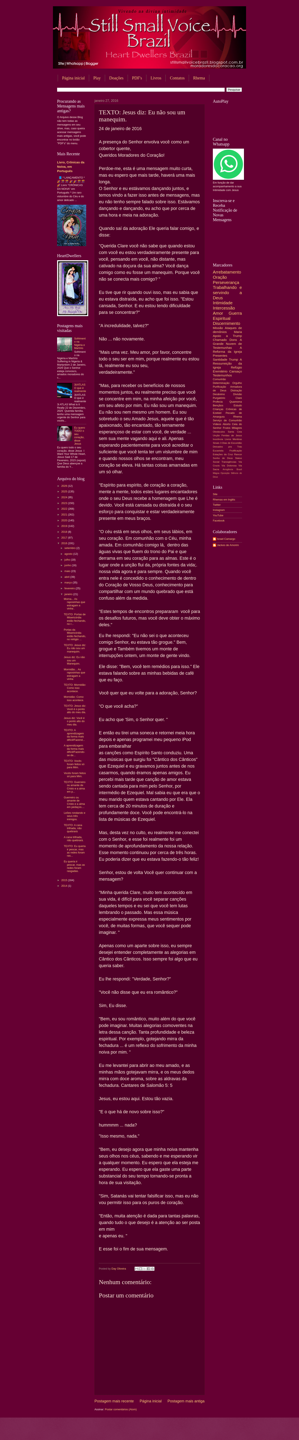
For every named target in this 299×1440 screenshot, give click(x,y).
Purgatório (219, 397)
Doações (116, 78)
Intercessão (224, 308)
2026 (64, 485)
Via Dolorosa (229, 465)
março (68, 582)
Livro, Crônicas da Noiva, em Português (70, 166)
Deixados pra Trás (227, 446)
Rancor (238, 454)
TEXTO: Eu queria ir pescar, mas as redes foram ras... (75, 851)
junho (68, 565)
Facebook (219, 520)
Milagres (237, 427)
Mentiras (237, 439)
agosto (68, 553)
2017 (64, 537)
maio (67, 571)
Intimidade (223, 302)
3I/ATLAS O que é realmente (80, 388)
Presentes (220, 355)
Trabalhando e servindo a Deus (227, 292)
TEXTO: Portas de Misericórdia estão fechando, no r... (75, 619)
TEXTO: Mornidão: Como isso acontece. (75, 688)
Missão (218, 328)
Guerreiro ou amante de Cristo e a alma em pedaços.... (74, 802)
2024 (64, 497)
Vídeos (217, 424)
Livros (156, 78)
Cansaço (235, 371)
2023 (64, 503)
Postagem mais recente (114, 1401)
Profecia (218, 401)
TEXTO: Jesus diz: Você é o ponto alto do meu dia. (75, 709)
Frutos (226, 427)
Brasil (239, 469)
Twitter (217, 504)
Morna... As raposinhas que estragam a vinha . (74, 603)
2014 (64, 885)
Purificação (219, 386)
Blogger (182, 1431)
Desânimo (219, 394)
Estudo (238, 405)
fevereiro (70, 588)
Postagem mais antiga (186, 1401)
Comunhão (219, 379)
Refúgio (236, 367)
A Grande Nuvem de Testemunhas (227, 343)
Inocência (218, 439)
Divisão (237, 394)
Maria (238, 332)
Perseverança (226, 282)
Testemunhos (222, 375)
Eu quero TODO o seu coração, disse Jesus (79, 435)
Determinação (221, 383)
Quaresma (235, 401)
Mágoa (216, 473)
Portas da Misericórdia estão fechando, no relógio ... (75, 634)
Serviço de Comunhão (227, 420)
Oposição (225, 473)
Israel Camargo (226, 538)
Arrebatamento (227, 272)
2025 (64, 491)
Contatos (177, 78)
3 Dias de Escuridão (231, 443)
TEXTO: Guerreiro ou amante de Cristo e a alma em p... (74, 786)
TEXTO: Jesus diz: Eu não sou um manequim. (75, 648)
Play (97, 78)
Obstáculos (219, 431)
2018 (64, 531)
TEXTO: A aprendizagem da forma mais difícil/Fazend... (74, 735)
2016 (64, 543)
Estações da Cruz (223, 454)
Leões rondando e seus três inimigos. (74, 816)
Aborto (226, 424)
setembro (70, 548)
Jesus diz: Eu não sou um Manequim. (74, 660)
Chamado (220, 340)
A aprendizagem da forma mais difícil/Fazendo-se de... (74, 750)
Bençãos (218, 405)
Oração (220, 277)
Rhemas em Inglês (224, 499)
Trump (233, 359)
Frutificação (235, 450)
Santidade (220, 359)
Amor (218, 313)
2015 (64, 880)
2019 (64, 526)
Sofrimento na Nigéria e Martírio (80, 343)
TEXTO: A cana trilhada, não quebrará (73, 828)
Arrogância (228, 469)
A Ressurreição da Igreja (227, 363)
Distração (236, 390)
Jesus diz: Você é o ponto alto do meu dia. (74, 721)
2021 (64, 514)
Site (215, 494)
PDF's (137, 78)
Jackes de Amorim (228, 545)
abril (67, 576)
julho (67, 559)
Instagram (219, 510)
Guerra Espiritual (227, 316)
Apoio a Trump (227, 336)
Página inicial (73, 78)
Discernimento (226, 323)
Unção (216, 435)
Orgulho (237, 383)
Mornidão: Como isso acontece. (74, 698)
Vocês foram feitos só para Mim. (75, 775)
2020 (64, 520)
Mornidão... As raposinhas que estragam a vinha (74, 674)
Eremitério (220, 371)
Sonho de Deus (223, 458)
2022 (64, 508)
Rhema (199, 78)
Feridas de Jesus (232, 435)
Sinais (216, 443)
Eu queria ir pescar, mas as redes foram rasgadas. (74, 866)
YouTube (218, 515)
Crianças (218, 409)
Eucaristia (218, 450)
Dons (233, 340)
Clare (238, 397)
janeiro (68, 594)
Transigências (229, 462)
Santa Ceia (235, 431)
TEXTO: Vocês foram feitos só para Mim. (74, 764)
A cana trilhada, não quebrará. (73, 839)
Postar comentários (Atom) (121, 1409)
